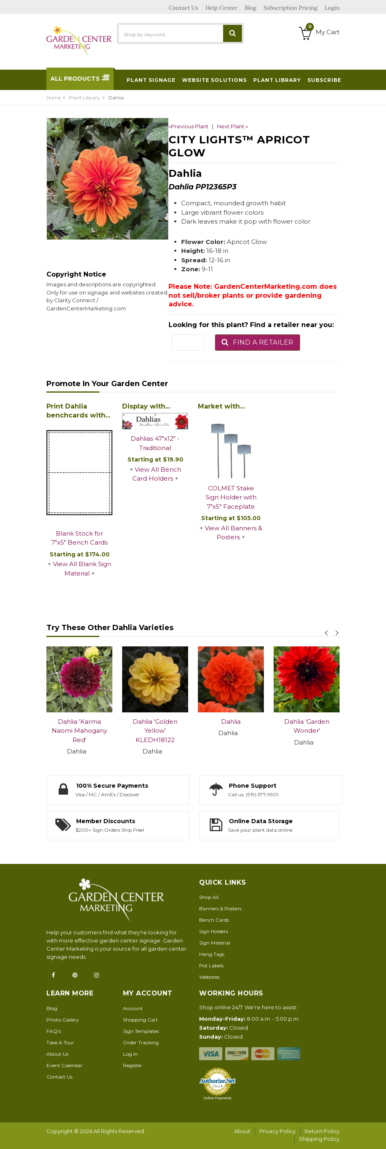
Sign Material (214, 943)
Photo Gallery (62, 1020)
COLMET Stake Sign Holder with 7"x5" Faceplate (231, 497)
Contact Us (59, 1077)
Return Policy (322, 1131)
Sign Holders (213, 931)
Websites (209, 977)
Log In (130, 1054)
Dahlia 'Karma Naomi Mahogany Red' (79, 731)
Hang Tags (211, 954)
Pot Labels (211, 965)
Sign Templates (141, 1031)
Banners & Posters (220, 908)
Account (133, 1008)
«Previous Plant (188, 126)
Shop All (209, 897)
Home (53, 97)
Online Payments (218, 1098)
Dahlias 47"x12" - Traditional (155, 443)
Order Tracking (141, 1042)
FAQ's (53, 1031)
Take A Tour (60, 1042)
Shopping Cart (140, 1020)
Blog (51, 1008)
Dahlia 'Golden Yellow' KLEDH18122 (155, 731)
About (242, 1131)
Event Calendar (64, 1065)
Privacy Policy (277, 1131)
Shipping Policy (319, 1139)
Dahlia (231, 721)
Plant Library (84, 97)
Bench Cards (214, 920)
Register (132, 1065)
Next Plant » (232, 126)
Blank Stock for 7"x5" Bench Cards (79, 538)
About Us (57, 1054)
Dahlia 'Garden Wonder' (306, 726)
